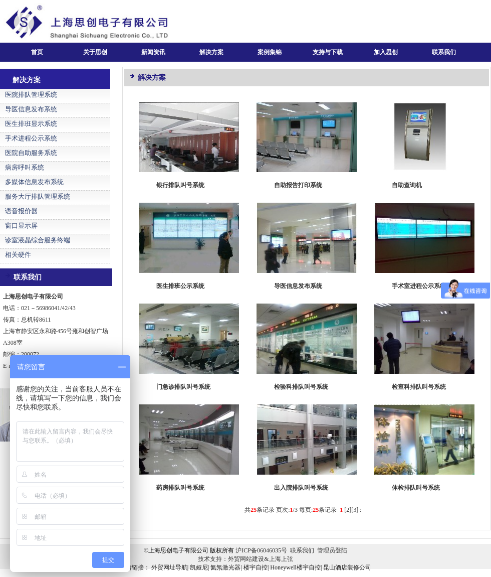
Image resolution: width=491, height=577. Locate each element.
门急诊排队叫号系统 (183, 386)
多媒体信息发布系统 (34, 182)
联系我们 (444, 52)
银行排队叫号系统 (180, 185)
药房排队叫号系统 (180, 487)
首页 (37, 52)
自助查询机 (407, 185)
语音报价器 (21, 211)
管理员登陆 (332, 550)
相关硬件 (18, 254)
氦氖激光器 (225, 567)
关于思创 (95, 52)
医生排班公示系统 (180, 286)
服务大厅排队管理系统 (37, 196)
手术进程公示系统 (31, 138)
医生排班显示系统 (31, 123)
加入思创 (386, 52)
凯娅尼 (199, 567)
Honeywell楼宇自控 (295, 567)
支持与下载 (328, 52)
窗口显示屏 (21, 225)
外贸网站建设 (246, 558)
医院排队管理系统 (31, 94)
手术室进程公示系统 (419, 286)
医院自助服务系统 (31, 153)
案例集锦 (270, 52)
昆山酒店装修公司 (347, 567)
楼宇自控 (255, 567)
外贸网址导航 (169, 567)
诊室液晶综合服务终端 (37, 240)
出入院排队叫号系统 (301, 487)
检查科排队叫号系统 (419, 386)
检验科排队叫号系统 (301, 386)
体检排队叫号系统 (416, 487)
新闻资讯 (153, 52)
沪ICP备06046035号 (261, 550)
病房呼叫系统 (24, 167)
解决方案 (211, 52)
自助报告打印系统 (298, 185)
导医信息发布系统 (31, 109)
